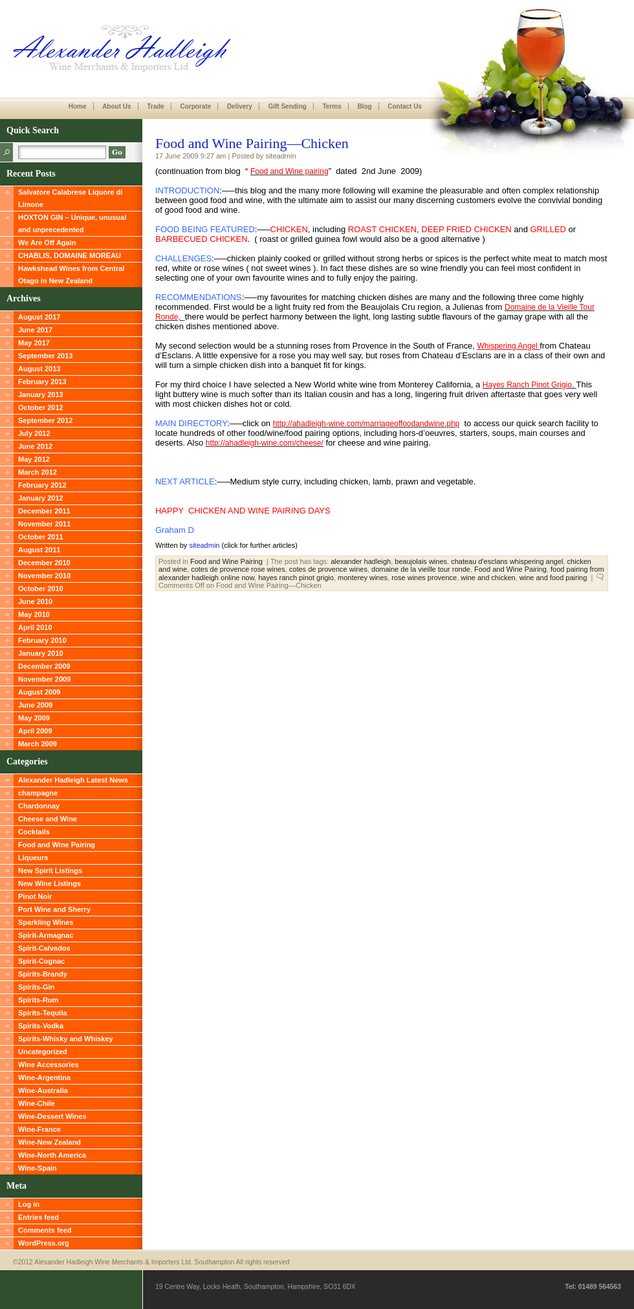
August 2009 (39, 692)
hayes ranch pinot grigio (296, 577)
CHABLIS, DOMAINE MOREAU (69, 255)
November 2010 (44, 575)
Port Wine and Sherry (54, 909)
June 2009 (35, 705)
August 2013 (39, 369)
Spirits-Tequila (42, 1013)
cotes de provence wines (328, 569)
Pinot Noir (35, 896)
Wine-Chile (36, 1103)
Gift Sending (287, 106)
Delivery (239, 106)
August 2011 (39, 550)
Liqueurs (33, 857)
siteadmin (204, 545)
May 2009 (34, 718)
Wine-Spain (37, 1168)
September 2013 (45, 356)
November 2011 (44, 524)
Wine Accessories (48, 1064)
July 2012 (34, 433)
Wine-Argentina (44, 1077)
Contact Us (405, 106)
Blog (364, 106)
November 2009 (44, 679)
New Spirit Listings (50, 870)
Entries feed (38, 1217)
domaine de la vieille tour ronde (420, 569)
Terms (331, 106)
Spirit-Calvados (44, 948)
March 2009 (37, 744)
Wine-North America (52, 1155)
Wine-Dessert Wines (52, 1116)
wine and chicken (488, 577)
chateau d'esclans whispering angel (507, 561)
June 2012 (35, 446)
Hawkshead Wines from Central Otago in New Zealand (71, 275)
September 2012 (45, 420)
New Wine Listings (49, 883)
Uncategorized (42, 1051)
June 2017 (35, 330)
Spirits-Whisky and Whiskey (65, 1039)
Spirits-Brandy (42, 974)
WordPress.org (43, 1243)
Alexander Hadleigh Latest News (73, 780)
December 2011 (44, 511)
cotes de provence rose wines (238, 569)
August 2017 (39, 317)
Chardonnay (39, 806)
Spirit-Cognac (41, 961)
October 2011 (40, 537)
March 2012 (37, 472)
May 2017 (34, 343)
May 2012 (34, 459)
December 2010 (44, 563)
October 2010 (40, 588)
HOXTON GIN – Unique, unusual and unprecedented (72, 223)
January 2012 (40, 498)
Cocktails (34, 832)
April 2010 (35, 627)
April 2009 (35, 731)
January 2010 (40, 653)
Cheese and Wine (47, 819)
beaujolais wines (421, 561)
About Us (116, 106)
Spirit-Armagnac (46, 935)
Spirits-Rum (38, 1000)
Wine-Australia (43, 1090)
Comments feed (45, 1230)
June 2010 (35, 601)
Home (78, 106)
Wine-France (39, 1129)
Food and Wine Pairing (56, 845)
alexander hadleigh (361, 561)
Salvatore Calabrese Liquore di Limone (70, 198)
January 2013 (40, 394)
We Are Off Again (47, 242)
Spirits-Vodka (40, 1026)
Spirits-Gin (36, 987)
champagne (38, 793)
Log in (28, 1204)
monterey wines (363, 577)
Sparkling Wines (45, 922)
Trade (155, 106)
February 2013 (42, 381)
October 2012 (40, 407)
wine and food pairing (553, 577)
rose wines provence (424, 577)
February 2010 (42, 640)
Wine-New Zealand (49, 1142)
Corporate (195, 106)
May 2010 (34, 614)
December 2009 (44, 666)
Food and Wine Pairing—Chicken (252, 143)
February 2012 (42, 485)
